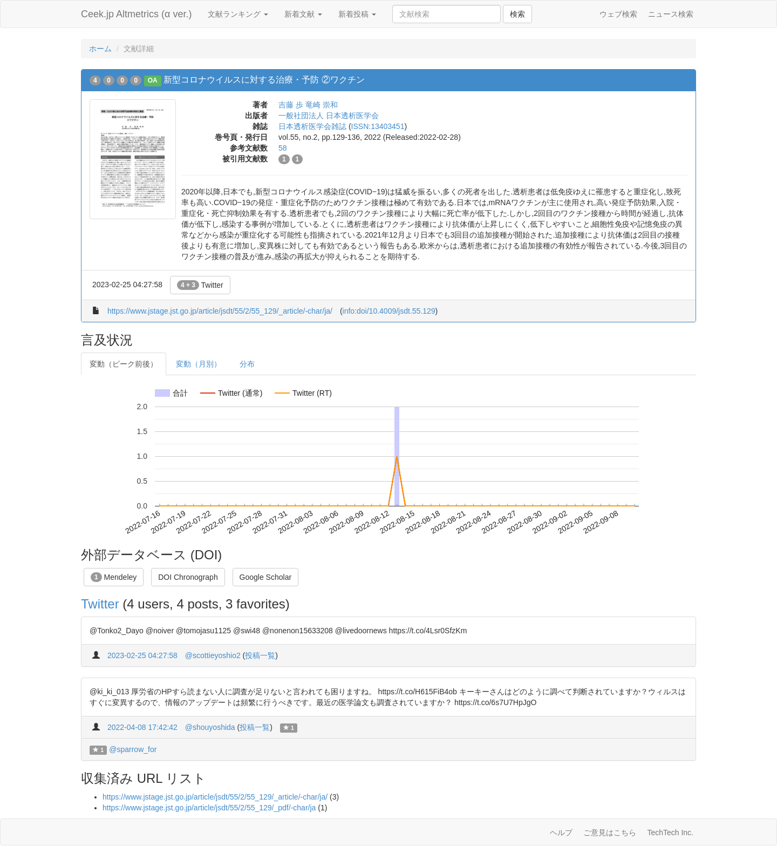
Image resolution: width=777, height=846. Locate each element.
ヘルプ (561, 832)
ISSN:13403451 (378, 126)
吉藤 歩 (290, 104)
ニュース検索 (670, 14)
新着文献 (303, 14)
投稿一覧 (260, 655)
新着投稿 (357, 14)
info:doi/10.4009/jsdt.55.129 (389, 311)
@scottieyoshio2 (213, 655)
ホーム (100, 48)
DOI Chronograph (188, 577)
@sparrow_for (132, 749)
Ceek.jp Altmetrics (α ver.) (136, 14)
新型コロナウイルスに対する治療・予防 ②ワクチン (263, 79)
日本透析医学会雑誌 (312, 126)
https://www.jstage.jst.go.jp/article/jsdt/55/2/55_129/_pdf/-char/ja (209, 807)
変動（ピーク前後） (124, 364)
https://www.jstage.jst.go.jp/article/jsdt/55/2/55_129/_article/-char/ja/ (219, 311)
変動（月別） (198, 364)
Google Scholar (266, 577)
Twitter (200, 285)
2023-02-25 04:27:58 (142, 655)
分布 (247, 364)
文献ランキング (238, 14)
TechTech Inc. (670, 832)
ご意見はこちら (609, 832)
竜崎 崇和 (321, 104)
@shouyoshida (210, 727)
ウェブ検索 (618, 14)
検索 (517, 14)
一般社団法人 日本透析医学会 (328, 115)
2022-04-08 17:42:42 (142, 727)
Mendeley (114, 577)
